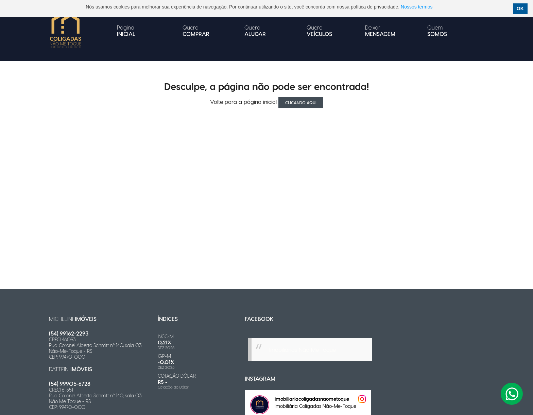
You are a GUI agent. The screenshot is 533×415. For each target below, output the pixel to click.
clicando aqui (300, 102)
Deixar (380, 30)
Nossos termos (416, 7)
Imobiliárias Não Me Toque (302, 349)
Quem (437, 30)
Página (126, 30)
